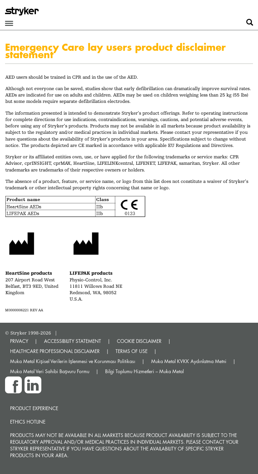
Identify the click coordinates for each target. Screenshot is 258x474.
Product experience (34, 408)
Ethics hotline (27, 422)
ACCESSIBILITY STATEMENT (72, 341)
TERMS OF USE (131, 351)
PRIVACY (19, 341)
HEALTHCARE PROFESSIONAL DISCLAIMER (55, 351)
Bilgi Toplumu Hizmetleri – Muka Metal (144, 371)
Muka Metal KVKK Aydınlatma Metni (188, 361)
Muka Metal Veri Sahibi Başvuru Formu (49, 371)
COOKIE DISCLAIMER (139, 341)
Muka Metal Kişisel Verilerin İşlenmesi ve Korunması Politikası (72, 361)
